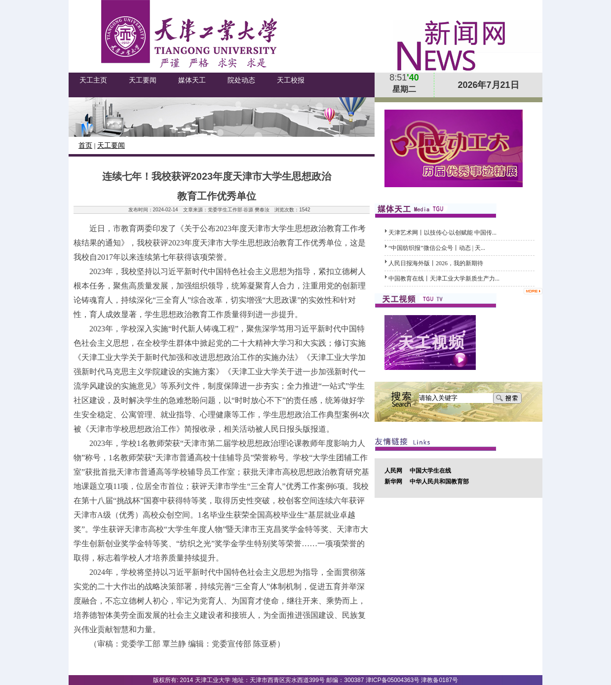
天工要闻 (111, 145)
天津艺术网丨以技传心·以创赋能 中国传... (442, 232)
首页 (85, 145)
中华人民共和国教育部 (439, 481)
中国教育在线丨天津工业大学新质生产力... (443, 278)
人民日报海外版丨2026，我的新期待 (435, 263)
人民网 (393, 470)
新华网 (393, 481)
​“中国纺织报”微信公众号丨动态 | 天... (436, 247)
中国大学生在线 (430, 470)
